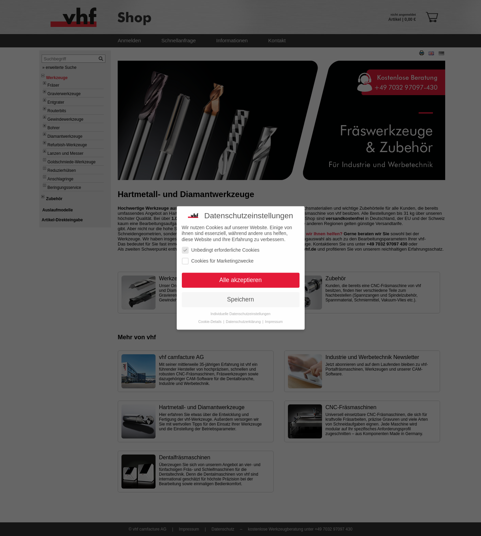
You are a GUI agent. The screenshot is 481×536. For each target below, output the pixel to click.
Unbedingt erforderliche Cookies (221, 247)
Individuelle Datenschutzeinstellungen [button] (240, 311)
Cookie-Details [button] (210, 318)
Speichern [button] (240, 296)
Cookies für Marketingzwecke (218, 258)
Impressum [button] (274, 318)
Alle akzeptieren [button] (240, 277)
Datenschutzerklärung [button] (244, 318)
